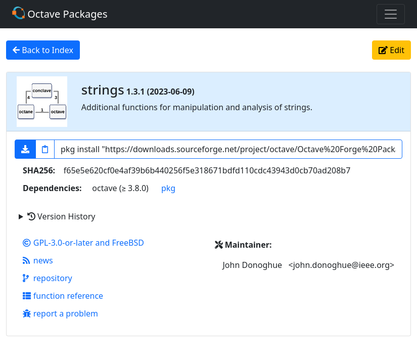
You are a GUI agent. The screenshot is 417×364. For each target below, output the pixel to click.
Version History (61, 216)
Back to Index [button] (43, 50)
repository (47, 278)
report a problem (60, 313)
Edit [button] (391, 50)
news (38, 260)
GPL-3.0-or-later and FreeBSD (83, 242)
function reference (63, 295)
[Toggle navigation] (391, 14)
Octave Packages (59, 14)
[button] (25, 149)
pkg (168, 188)
